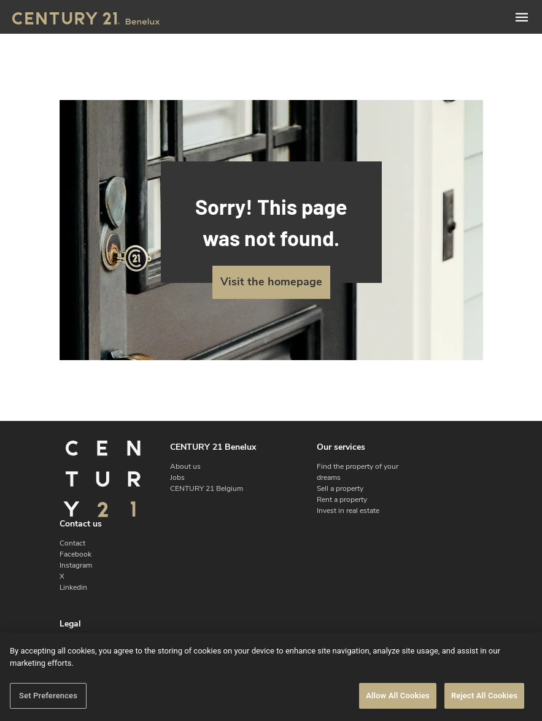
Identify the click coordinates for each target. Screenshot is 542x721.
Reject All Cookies (484, 695)
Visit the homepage (271, 281)
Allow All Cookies (398, 695)
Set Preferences (48, 695)
